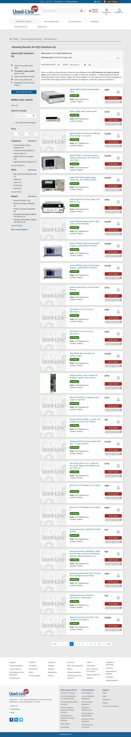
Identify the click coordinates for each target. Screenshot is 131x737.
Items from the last (48, 65)
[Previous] (60, 644)
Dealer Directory (51, 21)
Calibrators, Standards (110, 663)
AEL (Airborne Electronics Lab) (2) (24, 175)
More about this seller (24, 92)
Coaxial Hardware (16, 666)
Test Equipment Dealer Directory (69, 703)
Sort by (65, 65)
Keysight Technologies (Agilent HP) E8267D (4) (23, 221)
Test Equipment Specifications (87, 714)
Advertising (65, 727)
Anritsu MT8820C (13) (20, 201)
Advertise (95, 21)
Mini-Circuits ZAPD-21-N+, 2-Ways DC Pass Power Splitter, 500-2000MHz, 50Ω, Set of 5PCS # (85, 465)
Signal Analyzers (112, 680)
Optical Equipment (93, 675)
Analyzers (51, 662)
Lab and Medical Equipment (87, 697)
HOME (16, 39)
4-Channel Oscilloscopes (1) (23, 150)
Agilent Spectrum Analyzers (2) (24, 162)
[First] (55, 644)
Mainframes (33, 669)
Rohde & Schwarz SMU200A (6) (23, 210)
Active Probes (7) (18, 153)
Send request (113, 98)
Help (104, 696)
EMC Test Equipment (75, 666)
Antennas (70, 662)
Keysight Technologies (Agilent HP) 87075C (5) (23, 215)
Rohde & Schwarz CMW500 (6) (22, 205)
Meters (69, 669)
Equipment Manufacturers (86, 709)
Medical (51, 669)
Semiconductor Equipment (87, 703)
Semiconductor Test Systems (74, 677)
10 (99, 644)
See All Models (16, 225)
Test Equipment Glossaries (87, 726)
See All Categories (18, 165)
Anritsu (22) (16, 185)
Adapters (12, 662)
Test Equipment (87, 693)
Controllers (33, 666)
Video (97, 1)
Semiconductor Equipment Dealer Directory (67, 718)
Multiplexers (52, 672)
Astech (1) (16, 188)
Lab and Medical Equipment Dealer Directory (67, 710)
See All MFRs (16, 192)
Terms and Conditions (110, 706)
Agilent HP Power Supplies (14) (22, 158)
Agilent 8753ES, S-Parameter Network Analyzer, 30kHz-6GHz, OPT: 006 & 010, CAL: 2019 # (85, 157)
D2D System (65, 724)
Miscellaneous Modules (111, 672)
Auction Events (74, 21)
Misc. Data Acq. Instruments (92, 670)
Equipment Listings (24, 21)
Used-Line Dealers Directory (32, 39)
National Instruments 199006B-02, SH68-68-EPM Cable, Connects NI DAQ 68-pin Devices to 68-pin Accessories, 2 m (85, 553)
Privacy (105, 703)
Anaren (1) (16, 182)
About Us (13, 706)
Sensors (90, 678)
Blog (11, 712)
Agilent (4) (16, 179)
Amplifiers (32, 662)
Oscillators (110, 677)
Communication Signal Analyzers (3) (20, 146)
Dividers (51, 666)
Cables (89, 662)
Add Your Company (68, 693)
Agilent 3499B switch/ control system (83, 111)
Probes (50, 676)
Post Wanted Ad (20, 27)
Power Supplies (34, 676)
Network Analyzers (74, 672)
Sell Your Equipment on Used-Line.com (68, 697)
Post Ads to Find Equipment (87, 720)
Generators (91, 666)
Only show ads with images (24, 123)
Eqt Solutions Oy (51, 39)
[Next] (104, 644)
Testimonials (14, 709)
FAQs (104, 693)
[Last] (109, 644)
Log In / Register (112, 1)
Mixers (31, 672)
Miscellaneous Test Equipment (16, 673)
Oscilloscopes (14, 678)
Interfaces (109, 668)
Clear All (14, 105)
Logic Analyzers (15, 669)
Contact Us (42, 27)
